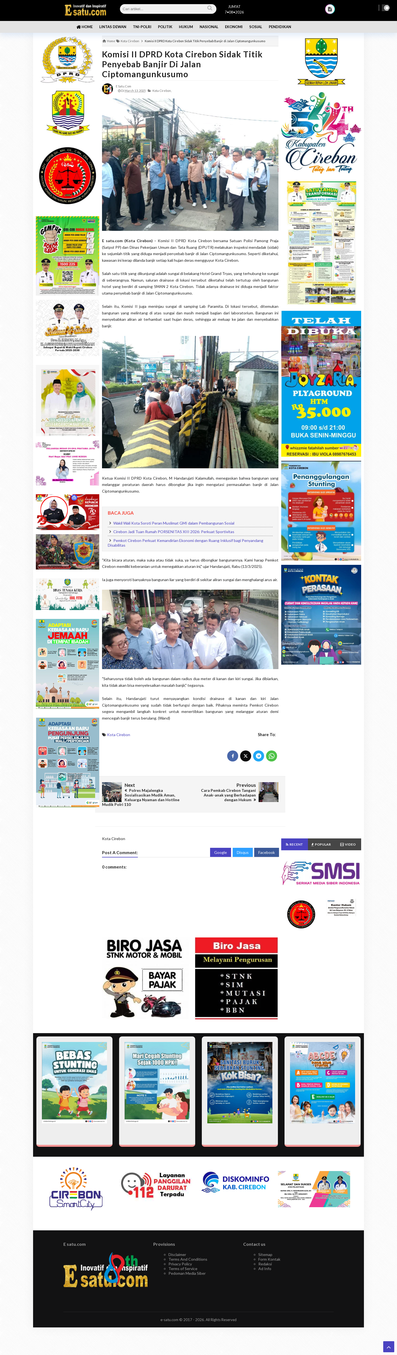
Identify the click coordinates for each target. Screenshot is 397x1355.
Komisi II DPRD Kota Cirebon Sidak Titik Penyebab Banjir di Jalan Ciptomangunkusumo (182, 64)
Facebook (266, 852)
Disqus (243, 852)
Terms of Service (182, 1268)
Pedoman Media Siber (187, 1273)
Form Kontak (269, 1259)
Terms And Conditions (187, 1259)
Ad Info (264, 1268)
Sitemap (265, 1254)
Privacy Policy (180, 1264)
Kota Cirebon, (161, 90)
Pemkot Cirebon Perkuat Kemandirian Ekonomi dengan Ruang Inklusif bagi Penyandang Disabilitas (185, 543)
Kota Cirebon (118, 734)
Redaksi (265, 1264)
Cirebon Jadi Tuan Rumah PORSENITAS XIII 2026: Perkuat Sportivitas (173, 531)
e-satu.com (169, 1319)
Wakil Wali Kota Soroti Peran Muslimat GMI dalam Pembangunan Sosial (173, 523)
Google (220, 852)
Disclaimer (177, 1254)
